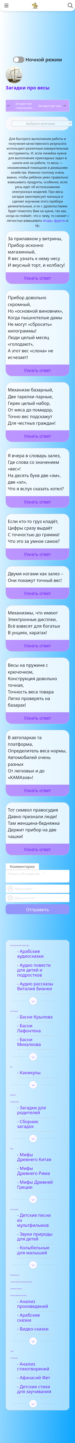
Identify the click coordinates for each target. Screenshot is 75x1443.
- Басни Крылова (35, 1017)
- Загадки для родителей (32, 1100)
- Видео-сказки (33, 1304)
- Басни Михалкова (38, 1034)
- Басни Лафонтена (38, 1026)
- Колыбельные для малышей (38, 1230)
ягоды (47, 220)
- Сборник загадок (37, 1111)
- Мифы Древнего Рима (36, 1156)
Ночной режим (43, 59)
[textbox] (42, 124)
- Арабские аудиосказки (31, 954)
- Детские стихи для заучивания (39, 1364)
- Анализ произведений (33, 1284)
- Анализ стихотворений (34, 1342)
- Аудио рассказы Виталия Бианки (36, 986)
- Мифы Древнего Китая (36, 1142)
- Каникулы (29, 1063)
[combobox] (42, 123)
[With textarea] (37, 876)
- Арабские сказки (37, 1295)
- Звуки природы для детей (35, 1217)
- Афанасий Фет (34, 1353)
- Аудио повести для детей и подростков (34, 970)
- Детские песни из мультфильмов (38, 1203)
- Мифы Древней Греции (36, 1170)
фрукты (59, 220)
